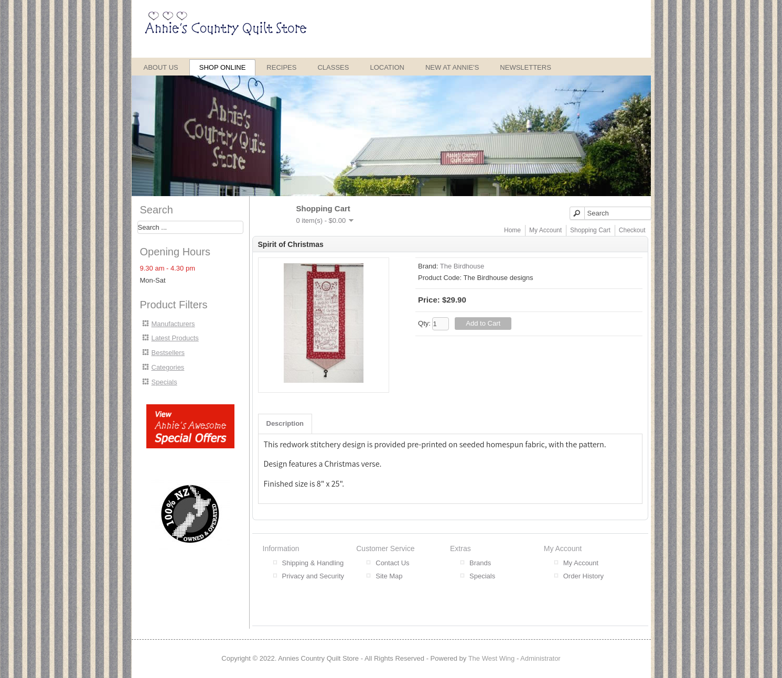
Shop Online (222, 67)
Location (387, 67)
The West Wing (491, 658)
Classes (333, 67)
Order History (583, 576)
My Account (545, 230)
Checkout (632, 230)
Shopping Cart (590, 230)
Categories (168, 367)
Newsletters (525, 67)
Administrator (540, 658)
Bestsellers (168, 353)
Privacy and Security (313, 576)
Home (512, 230)
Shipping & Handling (313, 563)
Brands (480, 563)
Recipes (281, 67)
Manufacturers (173, 324)
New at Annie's (452, 67)
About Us (161, 67)
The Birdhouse (462, 266)
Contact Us (392, 563)
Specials (164, 382)
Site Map (389, 576)
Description (285, 423)
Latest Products (175, 338)
